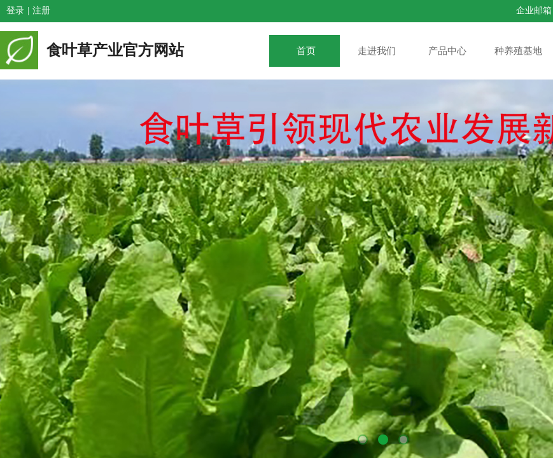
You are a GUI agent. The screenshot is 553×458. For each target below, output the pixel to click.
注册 (41, 10)
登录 (15, 10)
